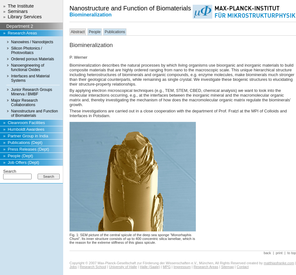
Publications (115, 32)
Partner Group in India (28, 136)
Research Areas (22, 33)
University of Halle (123, 267)
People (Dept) (20, 155)
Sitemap (227, 267)
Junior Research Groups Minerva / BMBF (31, 91)
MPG (167, 267)
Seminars (17, 11)
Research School (93, 267)
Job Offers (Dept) (23, 162)
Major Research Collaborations (24, 102)
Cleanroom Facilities (26, 122)
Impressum (181, 267)
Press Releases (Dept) (28, 149)
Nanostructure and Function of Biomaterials (34, 113)
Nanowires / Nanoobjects (32, 42)
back (267, 253)
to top (291, 253)
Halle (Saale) (150, 267)
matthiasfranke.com (279, 263)
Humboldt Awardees (26, 129)
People (94, 32)
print (279, 253)
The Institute (21, 6)
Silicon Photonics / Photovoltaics (26, 50)
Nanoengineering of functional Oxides (27, 67)
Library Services (25, 16)
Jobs (73, 267)
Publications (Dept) (25, 142)
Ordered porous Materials (32, 59)
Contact (243, 267)
